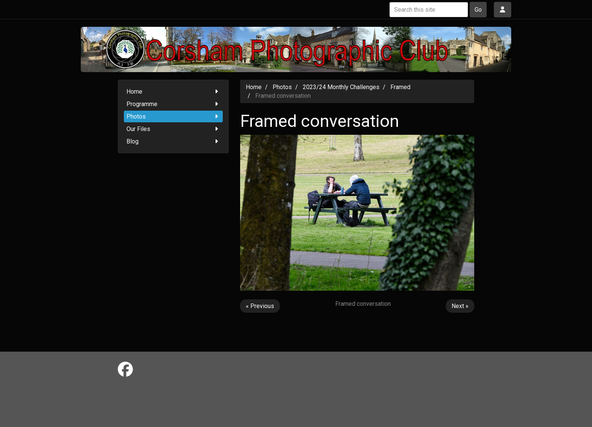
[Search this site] (428, 9)
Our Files (173, 129)
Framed (400, 87)
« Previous (260, 306)
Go (478, 9)
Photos (173, 116)
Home (173, 91)
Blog (173, 141)
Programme (173, 104)
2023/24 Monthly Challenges (341, 87)
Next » (460, 306)
